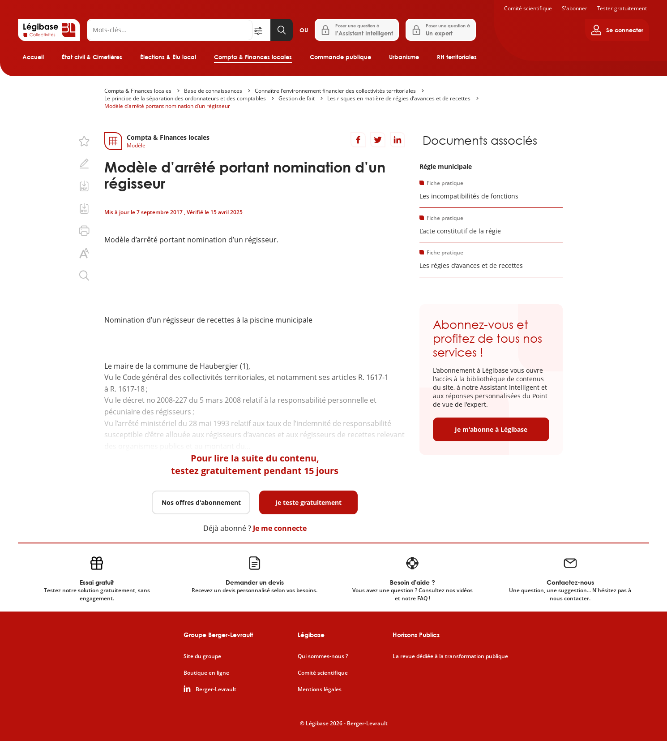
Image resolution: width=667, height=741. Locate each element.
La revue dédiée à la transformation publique (450, 656)
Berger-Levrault (216, 689)
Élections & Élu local (168, 56)
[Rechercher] (169, 30)
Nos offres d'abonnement (201, 502)
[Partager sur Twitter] (377, 139)
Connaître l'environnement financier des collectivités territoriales (335, 91)
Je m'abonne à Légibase (491, 429)
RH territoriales (457, 56)
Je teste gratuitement (308, 502)
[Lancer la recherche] (281, 30)
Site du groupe (202, 656)
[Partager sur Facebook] (358, 139)
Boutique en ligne (206, 672)
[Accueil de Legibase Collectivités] (49, 30)
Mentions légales (320, 689)
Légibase (311, 634)
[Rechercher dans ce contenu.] (84, 275)
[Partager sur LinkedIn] (397, 139)
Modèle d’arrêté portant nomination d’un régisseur (167, 106)
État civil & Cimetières (92, 56)
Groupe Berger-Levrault (218, 634)
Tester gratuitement (622, 8)
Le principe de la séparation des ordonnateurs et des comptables (185, 98)
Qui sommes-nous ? (323, 656)
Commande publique (340, 56)
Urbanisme (404, 56)
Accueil (33, 56)
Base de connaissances (213, 91)
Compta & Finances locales (253, 56)
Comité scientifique (528, 8)
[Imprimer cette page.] (84, 231)
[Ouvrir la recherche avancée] (261, 30)
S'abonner (574, 8)
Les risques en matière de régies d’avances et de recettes (398, 98)
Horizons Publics (416, 634)
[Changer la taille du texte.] (84, 253)
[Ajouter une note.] (84, 163)
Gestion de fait (296, 98)
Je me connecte (280, 528)
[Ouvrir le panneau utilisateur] (617, 30)
